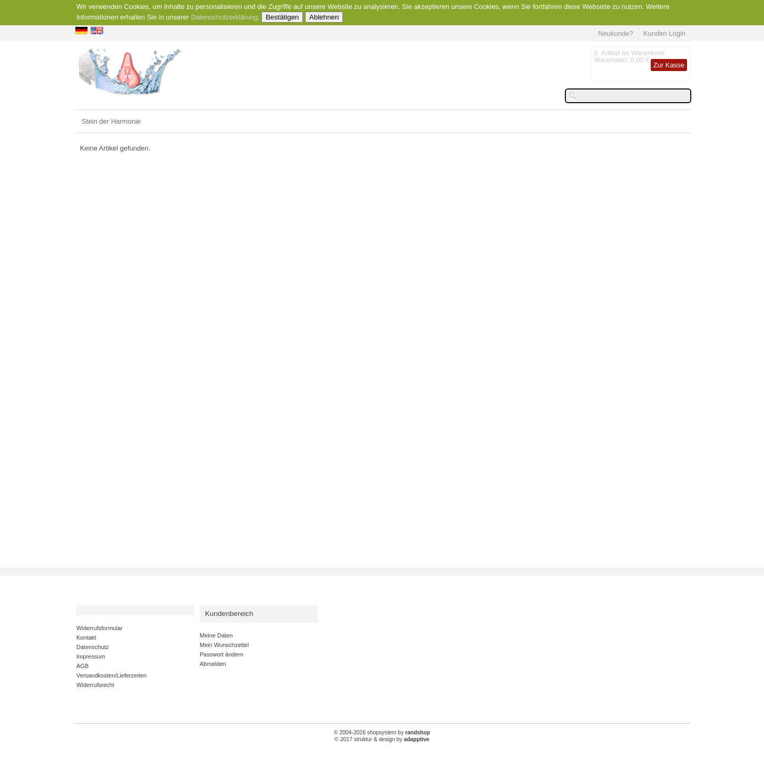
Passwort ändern (221, 654)
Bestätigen (282, 17)
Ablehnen (324, 17)
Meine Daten (216, 635)
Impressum (90, 656)
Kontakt (86, 637)
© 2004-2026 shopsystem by (382, 732)
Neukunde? (615, 33)
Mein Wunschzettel (224, 645)
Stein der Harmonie (111, 121)
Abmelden (213, 664)
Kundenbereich (229, 613)
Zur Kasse (668, 65)
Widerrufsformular (99, 628)
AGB (82, 666)
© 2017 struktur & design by (382, 739)
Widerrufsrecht (95, 685)
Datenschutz (92, 647)
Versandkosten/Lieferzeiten (111, 675)
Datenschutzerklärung (224, 17)
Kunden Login (664, 33)
